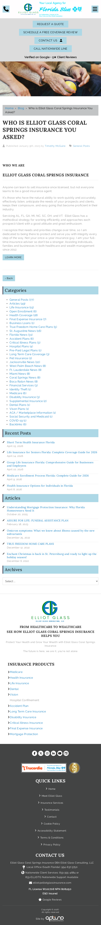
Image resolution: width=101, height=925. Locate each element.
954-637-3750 (69, 867)
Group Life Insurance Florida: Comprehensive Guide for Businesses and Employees (50, 464)
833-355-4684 (67, 872)
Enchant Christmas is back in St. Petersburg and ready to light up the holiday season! (52, 555)
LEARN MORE (13, 257)
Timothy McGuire (55, 145)
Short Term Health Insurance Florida (31, 442)
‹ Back (9, 278)
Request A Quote (50, 24)
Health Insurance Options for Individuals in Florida (40, 485)
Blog (21, 108)
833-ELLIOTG (33, 877)
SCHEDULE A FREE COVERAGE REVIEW (50, 32)
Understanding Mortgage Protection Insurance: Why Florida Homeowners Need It (46, 509)
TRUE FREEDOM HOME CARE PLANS (30, 543)
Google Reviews (52, 899)
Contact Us (50, 40)
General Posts (81, 145)
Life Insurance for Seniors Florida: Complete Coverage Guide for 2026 (52, 452)
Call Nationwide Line (50, 48)
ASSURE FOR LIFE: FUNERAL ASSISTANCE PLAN (37, 520)
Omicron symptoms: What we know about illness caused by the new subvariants (51, 532)
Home (9, 108)
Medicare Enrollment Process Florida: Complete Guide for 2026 (48, 475)
